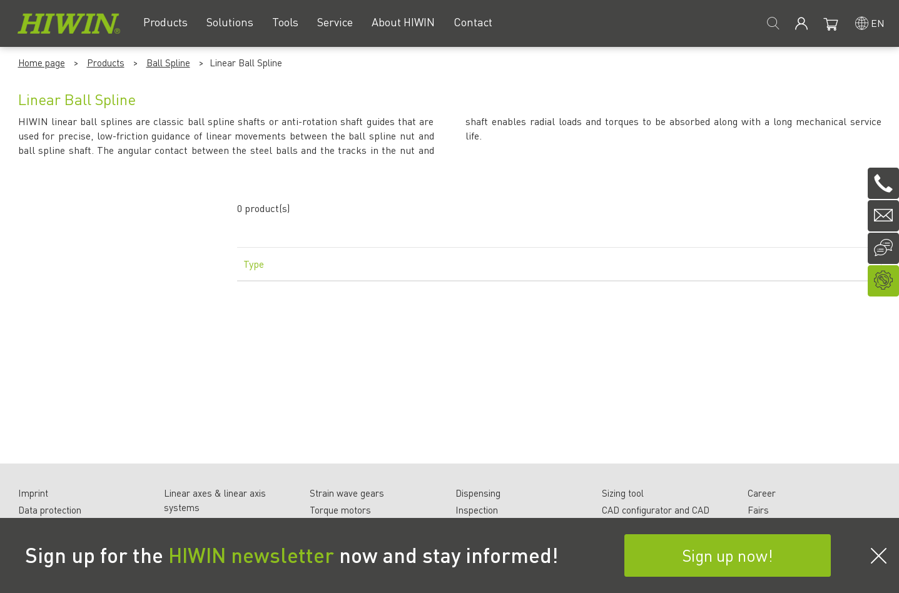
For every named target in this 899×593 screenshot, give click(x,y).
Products (105, 62)
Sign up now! (727, 555)
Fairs (758, 510)
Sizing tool (623, 493)
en (878, 22)
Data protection (49, 510)
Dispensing (477, 493)
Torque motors (340, 510)
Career (762, 493)
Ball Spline (168, 62)
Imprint (33, 493)
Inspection (476, 510)
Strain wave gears (347, 493)
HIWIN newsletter (251, 555)
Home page (41, 62)
